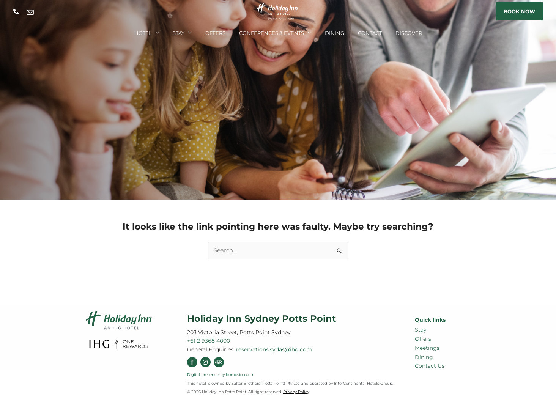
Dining (334, 33)
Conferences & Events (271, 33)
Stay (178, 33)
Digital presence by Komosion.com (221, 374)
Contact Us (429, 365)
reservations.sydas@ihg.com (30, 12)
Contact (370, 33)
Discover (408, 33)
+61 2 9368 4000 (16, 11)
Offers (215, 33)
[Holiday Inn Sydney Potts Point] (278, 10)
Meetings (427, 347)
